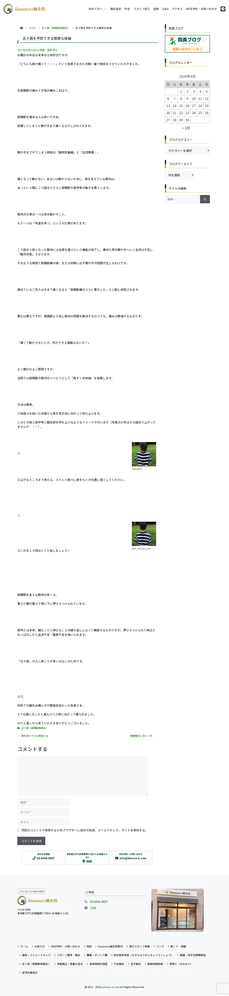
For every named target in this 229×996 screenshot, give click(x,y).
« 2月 (186, 127)
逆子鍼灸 (136, 964)
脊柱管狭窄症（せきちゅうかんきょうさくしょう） (143, 955)
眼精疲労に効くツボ (141, 736)
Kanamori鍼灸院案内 (110, 946)
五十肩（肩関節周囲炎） (34, 728)
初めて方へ (98, 8)
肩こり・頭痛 (178, 946)
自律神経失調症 (98, 964)
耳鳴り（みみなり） (181, 964)
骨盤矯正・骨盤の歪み (70, 964)
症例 (156, 9)
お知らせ (39, 946)
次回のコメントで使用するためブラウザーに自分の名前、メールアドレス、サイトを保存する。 (84, 830)
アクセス (177, 9)
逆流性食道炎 (30, 972)
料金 (127, 9)
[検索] (205, 199)
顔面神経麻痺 (155, 964)
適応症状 (115, 9)
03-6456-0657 (99, 901)
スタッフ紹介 (142, 9)
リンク (160, 946)
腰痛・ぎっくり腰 (97, 955)
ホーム (24, 946)
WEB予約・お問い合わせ (201, 9)
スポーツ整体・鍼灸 (68, 955)
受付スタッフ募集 (139, 946)
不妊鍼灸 (119, 964)
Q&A (165, 9)
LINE (93, 908)
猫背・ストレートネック (36, 955)
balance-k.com (110, 987)
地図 (89, 946)
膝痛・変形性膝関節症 (193, 955)
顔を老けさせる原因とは (34, 736)
